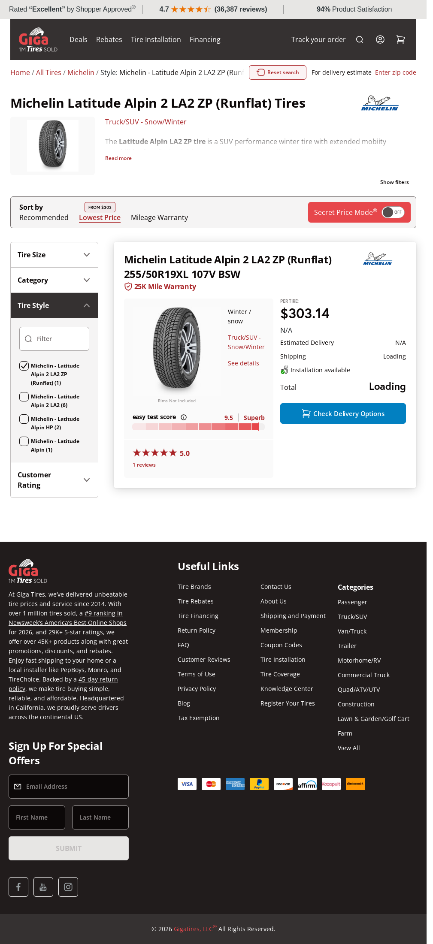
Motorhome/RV (359, 660)
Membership (278, 630)
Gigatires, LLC (195, 929)
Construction (356, 704)
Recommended (44, 217)
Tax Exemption (199, 718)
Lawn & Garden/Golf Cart (373, 719)
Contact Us (275, 586)
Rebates (109, 39)
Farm (345, 733)
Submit (69, 848)
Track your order (318, 39)
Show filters (394, 182)
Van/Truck (352, 631)
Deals (79, 39)
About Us (273, 601)
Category (54, 280)
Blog (184, 703)
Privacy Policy (197, 689)
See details (243, 363)
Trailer (347, 646)
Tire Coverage (280, 674)
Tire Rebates (196, 601)
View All (349, 748)
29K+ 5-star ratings (75, 632)
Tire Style (54, 305)
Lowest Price (100, 217)
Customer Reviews (204, 659)
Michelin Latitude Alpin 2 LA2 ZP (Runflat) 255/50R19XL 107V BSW (228, 266)
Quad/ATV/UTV (359, 689)
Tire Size (54, 254)
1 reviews (144, 464)
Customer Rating (54, 480)
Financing (205, 39)
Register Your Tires (287, 703)
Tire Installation (156, 39)
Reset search (277, 72)
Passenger (352, 602)
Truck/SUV (352, 616)
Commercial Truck (364, 675)
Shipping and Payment (293, 616)
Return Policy (196, 630)
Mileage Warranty (159, 217)
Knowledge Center (286, 689)
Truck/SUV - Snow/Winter (146, 122)
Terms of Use (196, 674)
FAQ (183, 645)
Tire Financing (198, 616)
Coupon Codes (281, 645)
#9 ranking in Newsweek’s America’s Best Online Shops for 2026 (68, 622)
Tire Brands (194, 586)
